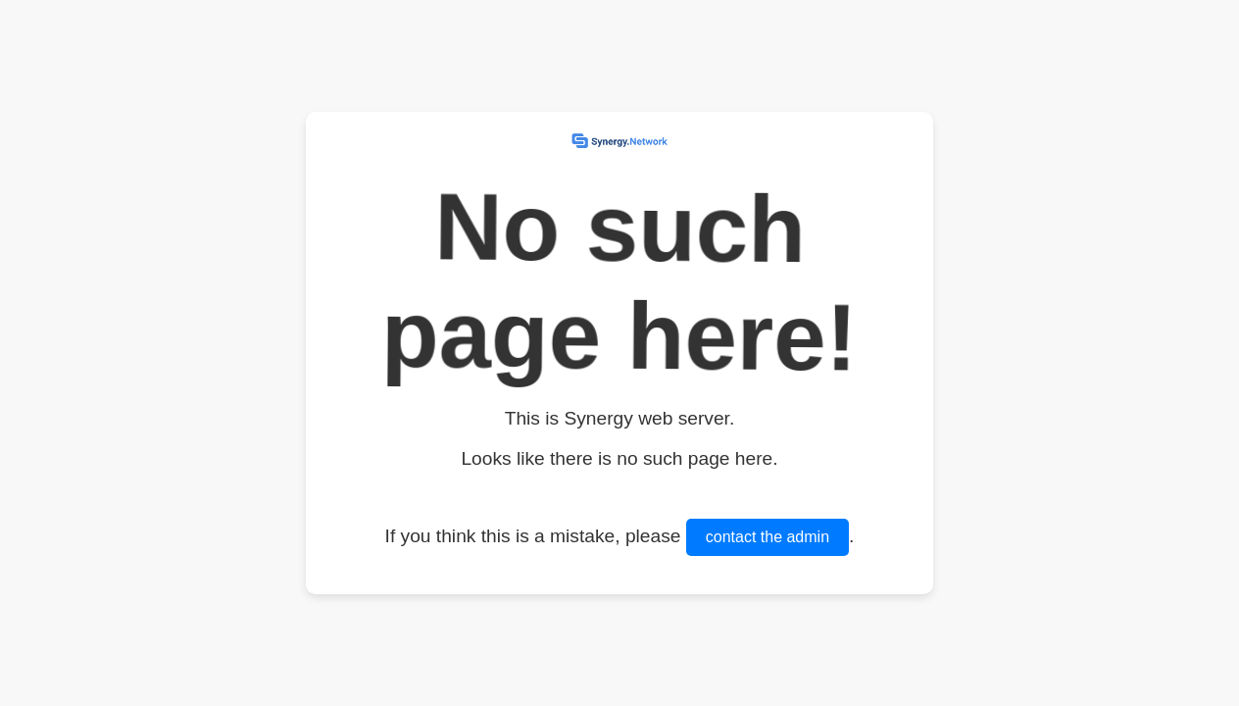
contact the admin (767, 537)
